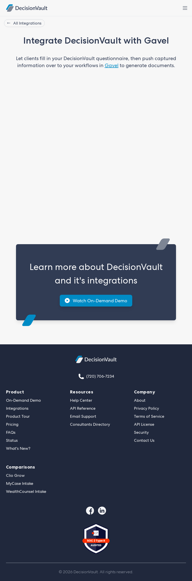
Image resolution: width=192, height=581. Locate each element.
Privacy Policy (146, 408)
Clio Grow (15, 475)
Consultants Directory (90, 424)
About (140, 400)
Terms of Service (149, 416)
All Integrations (24, 23)
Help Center (81, 400)
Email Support (83, 416)
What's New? (18, 448)
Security (141, 432)
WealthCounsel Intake (26, 491)
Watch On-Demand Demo (96, 301)
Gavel (111, 65)
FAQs (11, 432)
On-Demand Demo (23, 400)
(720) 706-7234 (100, 376)
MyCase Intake (19, 483)
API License (144, 424)
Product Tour (18, 416)
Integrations (17, 408)
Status (12, 440)
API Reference (83, 408)
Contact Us (144, 440)
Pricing (12, 424)
